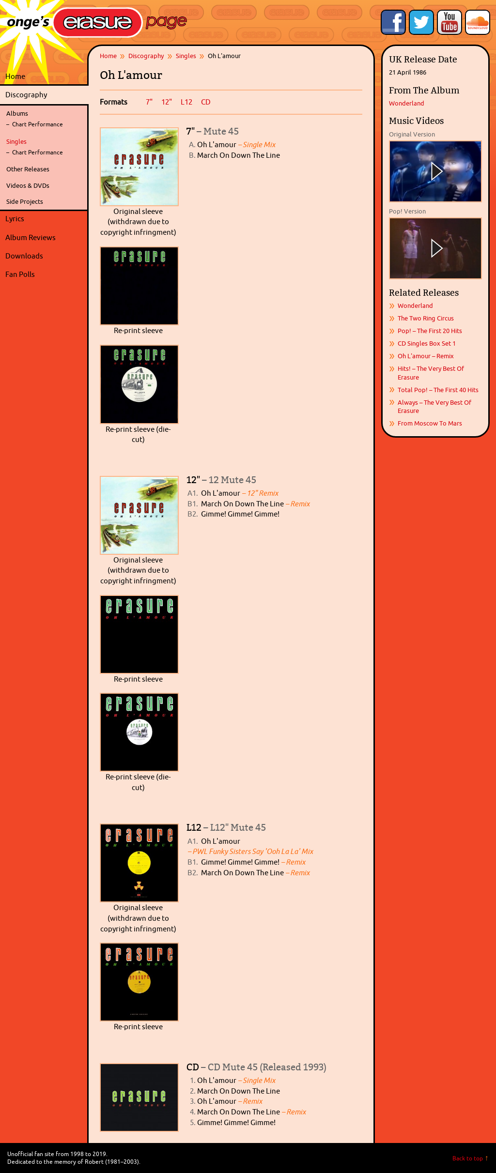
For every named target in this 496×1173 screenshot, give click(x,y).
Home (15, 76)
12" (166, 102)
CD (206, 102)
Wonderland (406, 103)
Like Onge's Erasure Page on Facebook (393, 22)
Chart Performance (37, 124)
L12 (186, 102)
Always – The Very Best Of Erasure (434, 406)
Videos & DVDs (27, 185)
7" (149, 102)
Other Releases (27, 169)
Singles (16, 141)
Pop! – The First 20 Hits (430, 330)
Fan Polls (44, 274)
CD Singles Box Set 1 (427, 343)
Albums (17, 113)
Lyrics (44, 218)
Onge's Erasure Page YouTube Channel (449, 22)
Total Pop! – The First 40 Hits (438, 389)
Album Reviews (30, 237)
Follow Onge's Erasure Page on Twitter (421, 22)
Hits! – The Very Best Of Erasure (431, 372)
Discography (44, 95)
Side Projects (24, 201)
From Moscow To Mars (430, 423)
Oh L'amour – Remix (426, 355)
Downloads (44, 256)
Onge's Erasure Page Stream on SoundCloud (477, 22)
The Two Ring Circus (426, 318)
